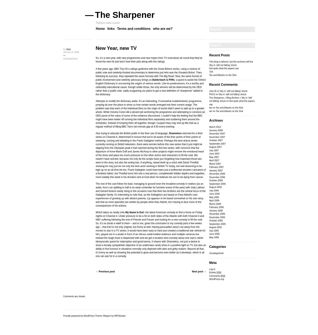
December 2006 (217, 173)
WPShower (119, 316)
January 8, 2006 (71, 52)
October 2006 (216, 180)
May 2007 (214, 157)
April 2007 (214, 160)
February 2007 (216, 167)
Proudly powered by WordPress (79, 316)
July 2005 (214, 230)
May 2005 (214, 237)
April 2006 (214, 200)
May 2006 (214, 197)
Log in (212, 269)
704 (211, 72)
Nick (68, 49)
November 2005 (217, 217)
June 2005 (214, 234)
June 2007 (214, 153)
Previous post (105, 271)
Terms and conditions (133, 28)
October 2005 (216, 220)
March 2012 (215, 127)
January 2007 (216, 170)
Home (100, 28)
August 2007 (215, 147)
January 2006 (216, 210)
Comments (217, 276)
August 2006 (215, 187)
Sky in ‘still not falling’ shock (223, 65)
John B (212, 91)
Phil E (212, 94)
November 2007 (217, 137)
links (111, 28)
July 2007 (214, 150)
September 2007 (217, 143)
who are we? (162, 28)
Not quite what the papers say (224, 68)
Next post (199, 271)
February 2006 (216, 207)
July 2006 (214, 190)
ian (210, 107)
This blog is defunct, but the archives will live (231, 61)
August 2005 (215, 227)
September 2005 (217, 224)
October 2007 (216, 140)
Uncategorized (216, 253)
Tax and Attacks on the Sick (223, 75)
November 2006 (217, 177)
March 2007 (215, 164)
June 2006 (214, 194)
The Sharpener (125, 15)
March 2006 (215, 204)
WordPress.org (216, 279)
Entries (215, 272)
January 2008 (216, 130)
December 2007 (217, 133)
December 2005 (217, 214)
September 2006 (217, 184)
